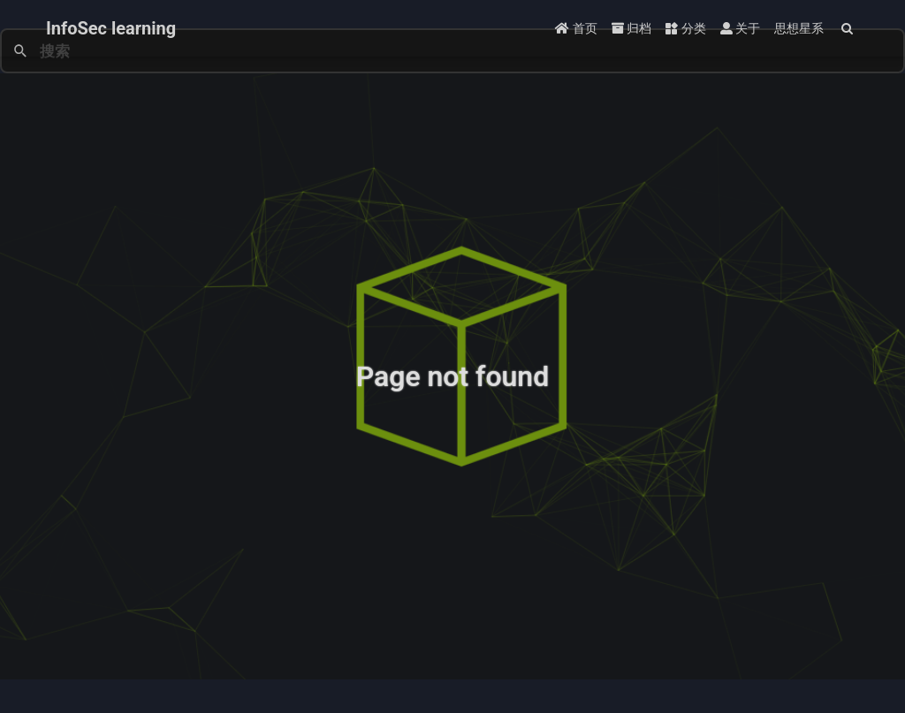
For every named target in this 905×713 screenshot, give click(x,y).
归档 (631, 28)
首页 (576, 28)
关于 (740, 28)
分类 (685, 28)
